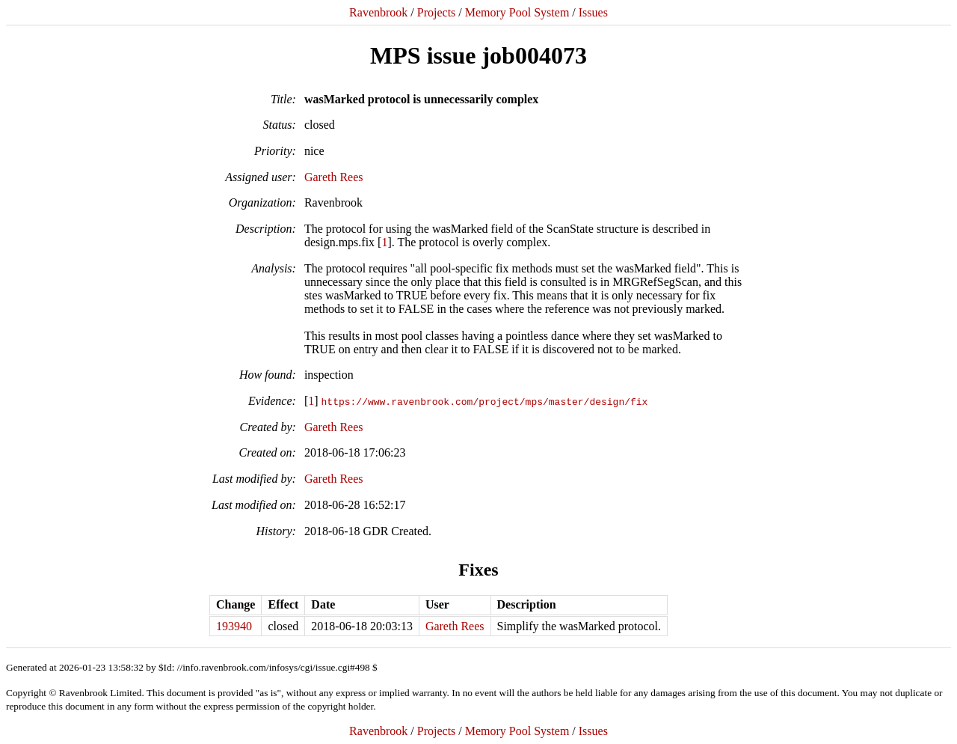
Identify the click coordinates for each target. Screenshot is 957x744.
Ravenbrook (378, 12)
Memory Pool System (517, 12)
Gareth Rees (333, 177)
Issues (593, 12)
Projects (436, 12)
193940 (234, 626)
